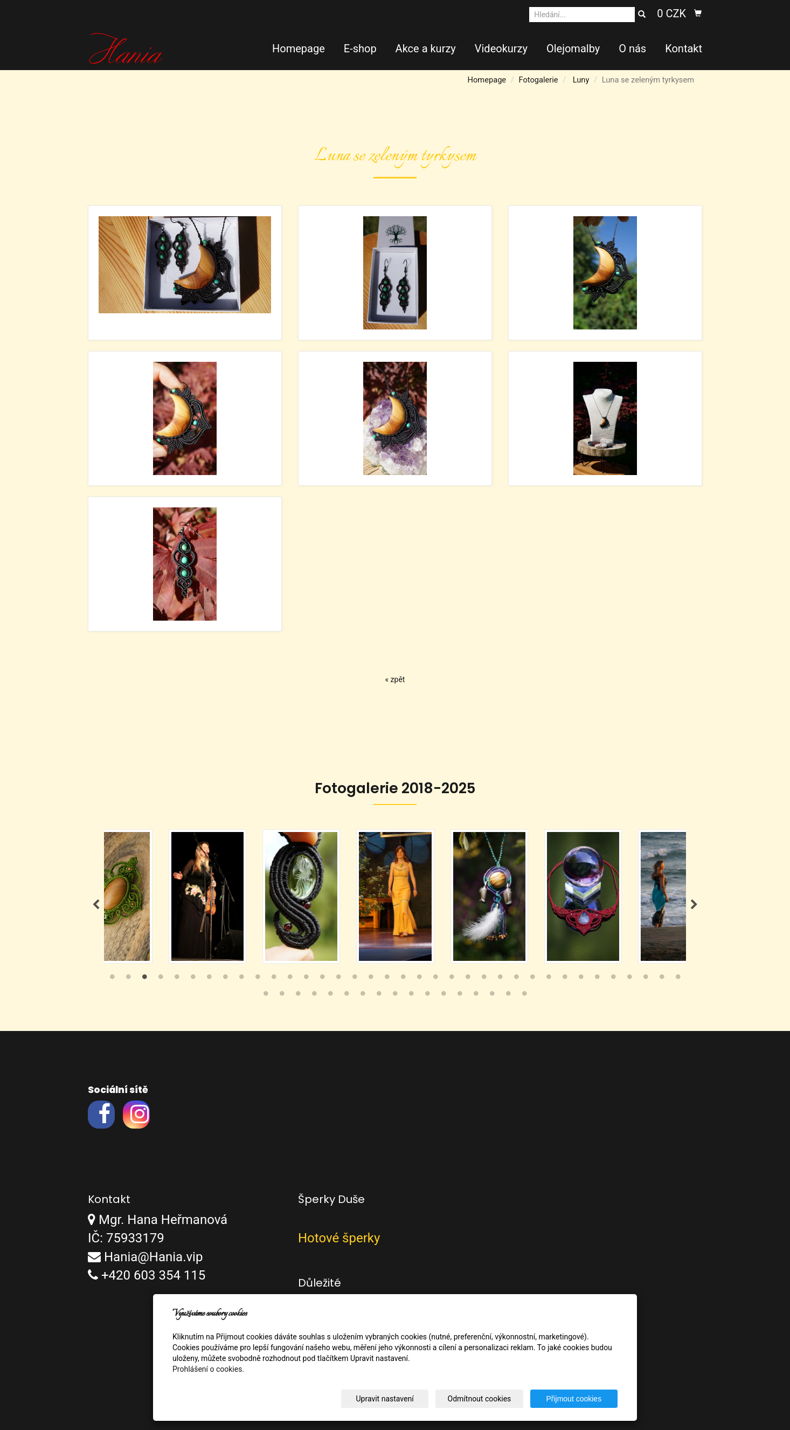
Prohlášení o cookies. (208, 1369)
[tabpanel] (395, 896)
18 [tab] (387, 979)
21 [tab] (435, 979)
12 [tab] (290, 979)
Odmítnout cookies (487, 1398)
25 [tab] (500, 979)
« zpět (395, 679)
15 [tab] (338, 979)
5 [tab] (176, 979)
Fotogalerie (538, 80)
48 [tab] (443, 996)
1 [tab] (112, 979)
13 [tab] (306, 979)
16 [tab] (354, 979)
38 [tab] (281, 996)
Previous (96, 904)
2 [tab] (128, 979)
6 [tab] (193, 979)
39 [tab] (298, 996)
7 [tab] (209, 979)
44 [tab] (378, 996)
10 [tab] (257, 979)
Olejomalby (573, 48)
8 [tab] (225, 979)
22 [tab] (451, 979)
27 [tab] (532, 979)
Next (694, 904)
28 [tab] (548, 979)
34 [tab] (645, 979)
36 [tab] (678, 979)
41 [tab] (330, 996)
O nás (632, 48)
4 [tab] (160, 979)
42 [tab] (346, 996)
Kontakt (683, 48)
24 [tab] (484, 979)
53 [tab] (524, 996)
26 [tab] (516, 979)
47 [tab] (427, 996)
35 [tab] (661, 979)
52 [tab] (508, 996)
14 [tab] (322, 979)
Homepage (298, 48)
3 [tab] (144, 979)
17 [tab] (370, 979)
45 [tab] (395, 996)
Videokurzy (501, 48)
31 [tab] (597, 979)
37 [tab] (265, 996)
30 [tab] (581, 979)
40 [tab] (314, 996)
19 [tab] (403, 979)
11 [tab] (273, 979)
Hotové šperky (339, 1238)
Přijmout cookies (576, 1398)
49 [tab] (459, 996)
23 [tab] (467, 979)
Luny (581, 80)
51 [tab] (492, 996)
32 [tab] (613, 979)
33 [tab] (629, 979)
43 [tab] (362, 996)
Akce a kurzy (426, 48)
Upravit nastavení (397, 1398)
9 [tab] (241, 979)
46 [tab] (411, 996)
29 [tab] (564, 979)
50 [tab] (475, 996)
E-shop (360, 48)
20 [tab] (419, 979)
